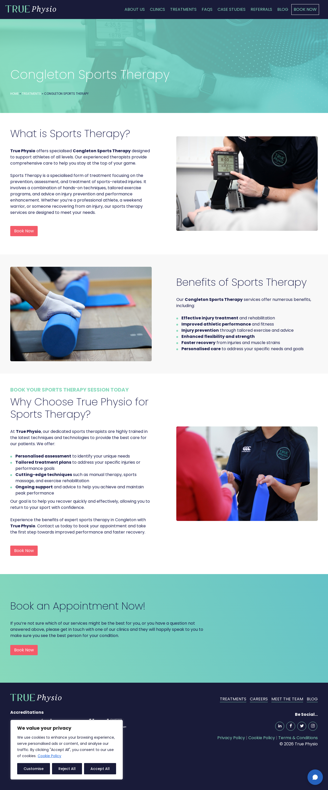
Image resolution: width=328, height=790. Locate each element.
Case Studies (231, 9)
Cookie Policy (49, 755)
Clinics (157, 9)
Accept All (100, 768)
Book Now (305, 9)
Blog (282, 9)
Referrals (261, 9)
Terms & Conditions (298, 738)
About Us (135, 9)
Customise (34, 768)
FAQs (207, 9)
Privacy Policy (231, 738)
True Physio (30, 9)
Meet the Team (287, 699)
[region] (66, 750)
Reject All (67, 768)
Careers (259, 699)
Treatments (183, 9)
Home (14, 93)
